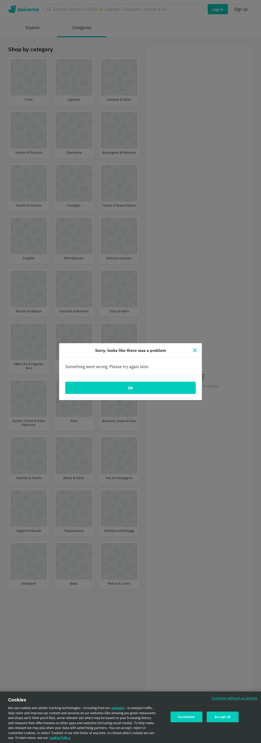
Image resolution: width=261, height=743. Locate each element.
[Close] (195, 350)
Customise (186, 717)
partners (118, 708)
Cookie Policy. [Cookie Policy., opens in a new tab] (60, 738)
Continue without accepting (234, 698)
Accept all (222, 717)
